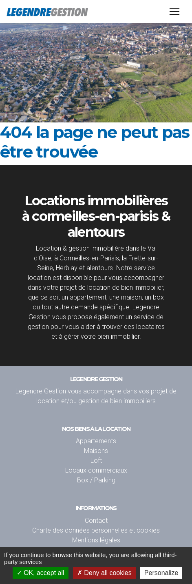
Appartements (96, 441)
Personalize (161, 572)
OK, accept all (40, 572)
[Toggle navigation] (174, 11)
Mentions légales (96, 540)
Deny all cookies (104, 572)
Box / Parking (96, 480)
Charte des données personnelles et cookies (96, 530)
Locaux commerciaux (96, 470)
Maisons (96, 450)
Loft (96, 460)
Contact (96, 520)
